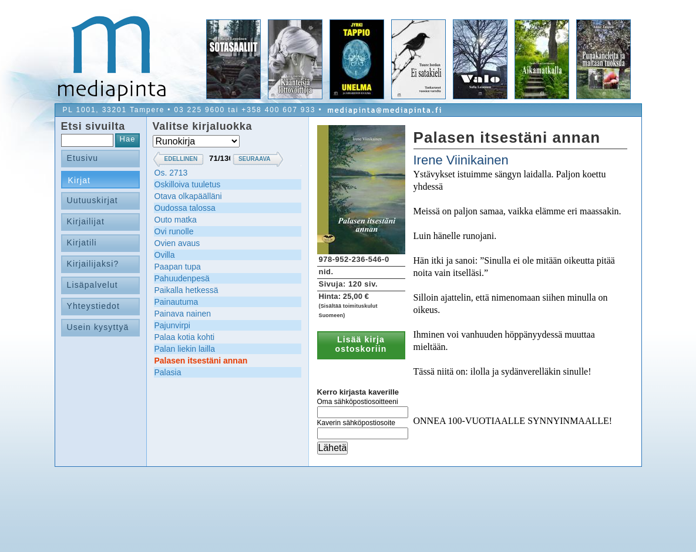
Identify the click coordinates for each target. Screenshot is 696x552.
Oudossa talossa (185, 208)
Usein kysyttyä (98, 327)
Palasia (167, 372)
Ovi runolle (174, 231)
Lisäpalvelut (92, 285)
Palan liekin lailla (185, 349)
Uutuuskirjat (92, 200)
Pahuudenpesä (182, 278)
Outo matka (175, 219)
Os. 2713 (171, 172)
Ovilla (164, 255)
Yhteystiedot (93, 306)
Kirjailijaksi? (93, 263)
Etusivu (83, 158)
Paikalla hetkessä (186, 290)
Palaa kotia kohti (184, 337)
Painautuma (176, 302)
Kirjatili (82, 242)
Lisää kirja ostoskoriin (361, 344)
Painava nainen (182, 313)
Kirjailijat (86, 221)
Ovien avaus (177, 243)
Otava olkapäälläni (188, 196)
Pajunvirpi (172, 325)
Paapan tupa (177, 266)
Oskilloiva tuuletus (187, 184)
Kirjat (79, 180)
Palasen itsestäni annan (201, 360)
